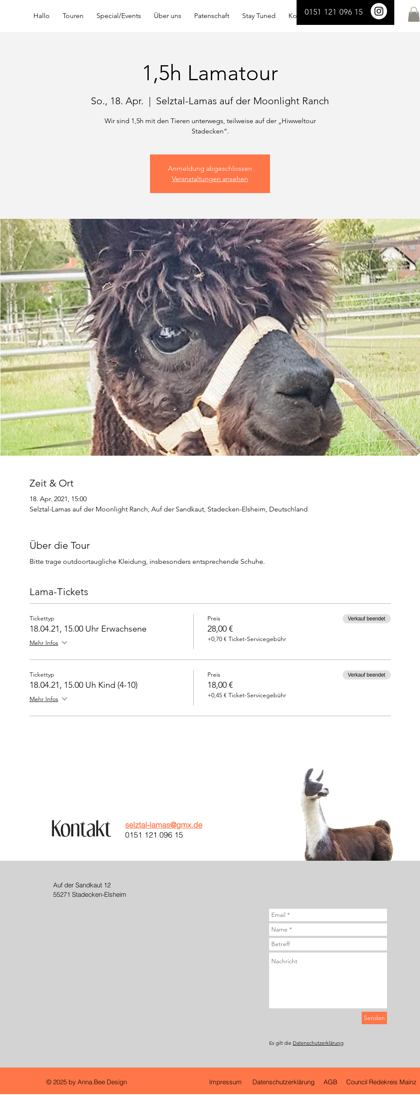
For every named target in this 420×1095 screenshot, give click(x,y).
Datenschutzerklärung (318, 1043)
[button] (414, 14)
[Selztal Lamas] (379, 11)
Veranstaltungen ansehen (210, 179)
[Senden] (374, 1018)
